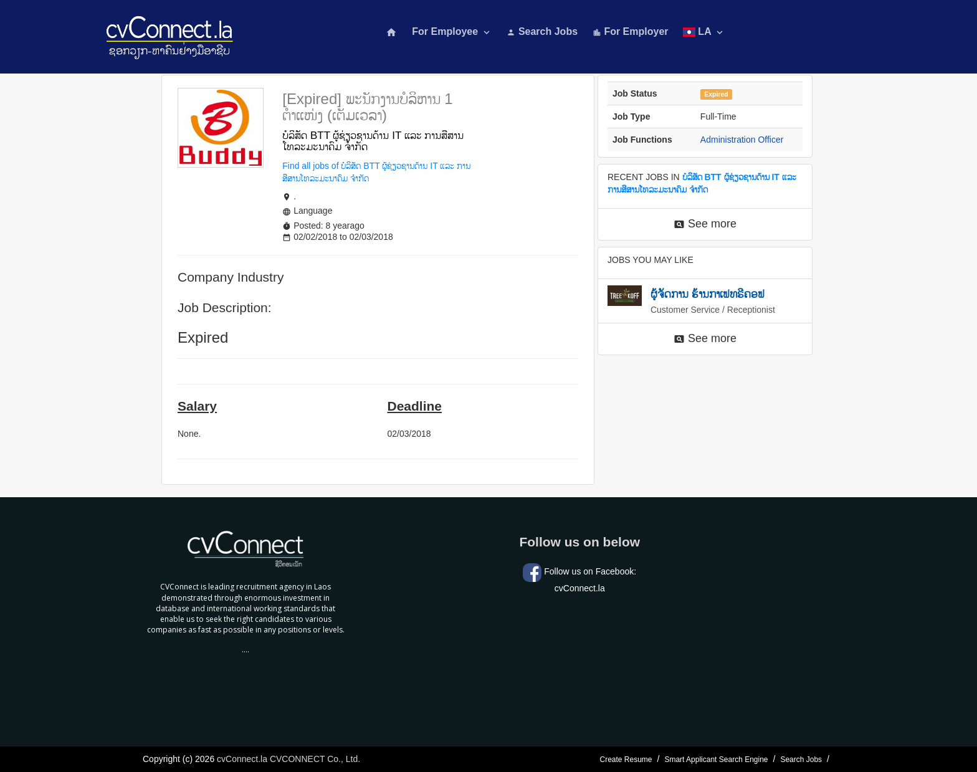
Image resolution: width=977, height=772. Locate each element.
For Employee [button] (452, 32)
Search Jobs (542, 31)
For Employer (631, 31)
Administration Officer (742, 140)
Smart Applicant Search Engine (716, 759)
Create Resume (625, 759)
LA (704, 32)
